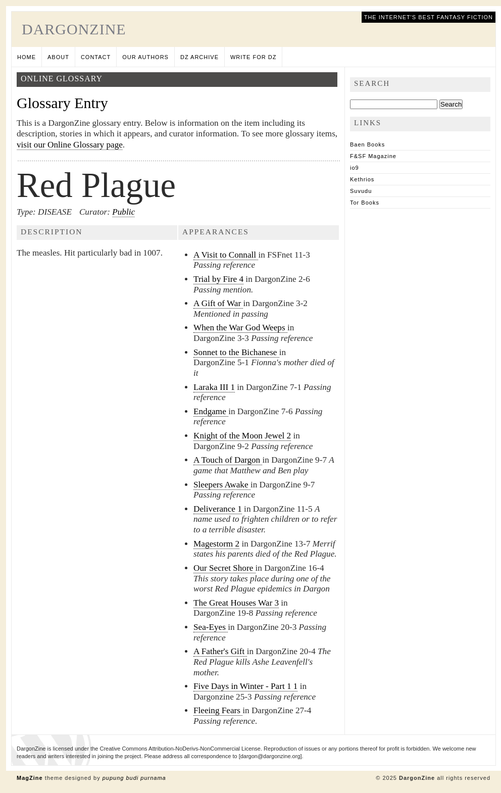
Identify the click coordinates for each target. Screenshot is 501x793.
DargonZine (74, 29)
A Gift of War (218, 303)
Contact (96, 57)
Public (123, 212)
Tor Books (364, 203)
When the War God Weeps (240, 327)
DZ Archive (199, 57)
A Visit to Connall (225, 255)
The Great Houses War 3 (236, 603)
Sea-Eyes (210, 627)
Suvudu (361, 191)
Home (26, 57)
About (58, 57)
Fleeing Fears (217, 710)
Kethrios (362, 179)
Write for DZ (253, 57)
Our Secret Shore (224, 568)
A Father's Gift (220, 651)
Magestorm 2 (216, 544)
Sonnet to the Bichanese (236, 352)
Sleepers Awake (221, 484)
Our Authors (145, 57)
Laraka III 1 (214, 387)
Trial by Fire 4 (218, 279)
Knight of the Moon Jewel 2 (242, 435)
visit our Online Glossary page (70, 145)
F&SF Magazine (373, 156)
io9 (354, 168)
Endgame (210, 411)
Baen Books (367, 144)
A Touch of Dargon (227, 460)
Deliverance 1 (217, 509)
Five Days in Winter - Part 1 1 (245, 686)
